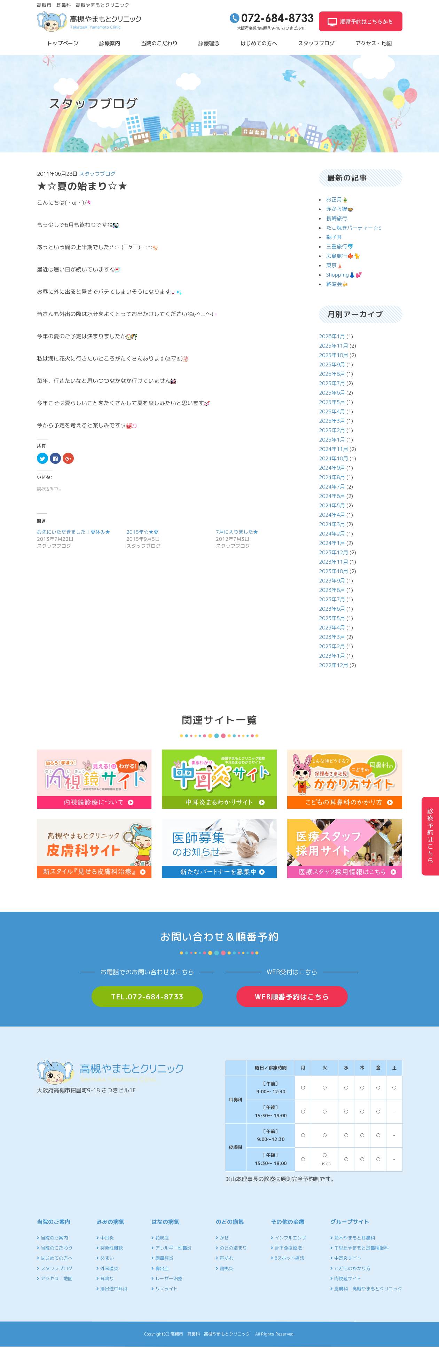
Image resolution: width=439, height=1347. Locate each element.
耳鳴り (105, 1278)
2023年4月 (332, 627)
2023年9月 (332, 580)
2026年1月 (332, 336)
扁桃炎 (224, 1268)
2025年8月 (332, 374)
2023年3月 (332, 637)
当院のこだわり (159, 43)
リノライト (164, 1288)
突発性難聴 (109, 1248)
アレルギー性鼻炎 (171, 1248)
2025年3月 (332, 421)
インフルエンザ (288, 1238)
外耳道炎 (107, 1268)
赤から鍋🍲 (340, 209)
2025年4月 (332, 411)
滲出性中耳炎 (111, 1288)
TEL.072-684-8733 (147, 996)
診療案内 (109, 43)
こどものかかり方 (350, 1268)
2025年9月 (332, 364)
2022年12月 (333, 665)
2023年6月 (332, 608)
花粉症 (160, 1238)
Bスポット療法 (287, 1258)
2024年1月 (332, 543)
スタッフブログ (316, 43)
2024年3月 (332, 524)
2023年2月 (332, 646)
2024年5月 (332, 505)
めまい (105, 1258)
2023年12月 (333, 552)
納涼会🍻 (337, 284)
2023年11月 (333, 561)
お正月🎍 (337, 199)
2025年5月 (332, 402)
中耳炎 (105, 1238)
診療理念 (208, 43)
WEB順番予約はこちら (292, 996)
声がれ (224, 1258)
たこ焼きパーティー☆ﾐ (353, 227)
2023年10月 (333, 571)
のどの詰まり (231, 1248)
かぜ (222, 1238)
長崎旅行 (336, 218)
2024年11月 (333, 449)
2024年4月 (332, 514)
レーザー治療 (166, 1278)
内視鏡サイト (345, 1278)
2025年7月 (332, 383)
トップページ (62, 43)
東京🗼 (334, 265)
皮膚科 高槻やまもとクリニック (366, 1288)
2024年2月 (332, 533)
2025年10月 (333, 355)
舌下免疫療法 (286, 1248)
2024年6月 (332, 496)
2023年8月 (332, 590)
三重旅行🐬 (340, 246)
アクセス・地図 (373, 43)
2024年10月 (333, 458)
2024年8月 (332, 477)
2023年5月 (332, 618)
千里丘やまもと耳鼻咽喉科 (359, 1248)
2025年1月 (332, 439)
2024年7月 (332, 486)
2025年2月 (332, 430)
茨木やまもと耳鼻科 (352, 1238)
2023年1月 (332, 655)
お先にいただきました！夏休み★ (73, 532)
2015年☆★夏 (142, 532)
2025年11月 (333, 345)
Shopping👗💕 (344, 274)
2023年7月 (332, 599)
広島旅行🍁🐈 (343, 256)
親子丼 (334, 237)
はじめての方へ (259, 43)
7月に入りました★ (237, 532)
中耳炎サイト (345, 1258)
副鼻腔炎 (162, 1258)
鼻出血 (160, 1268)
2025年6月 (332, 392)
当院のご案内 (52, 1238)
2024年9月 (332, 468)
